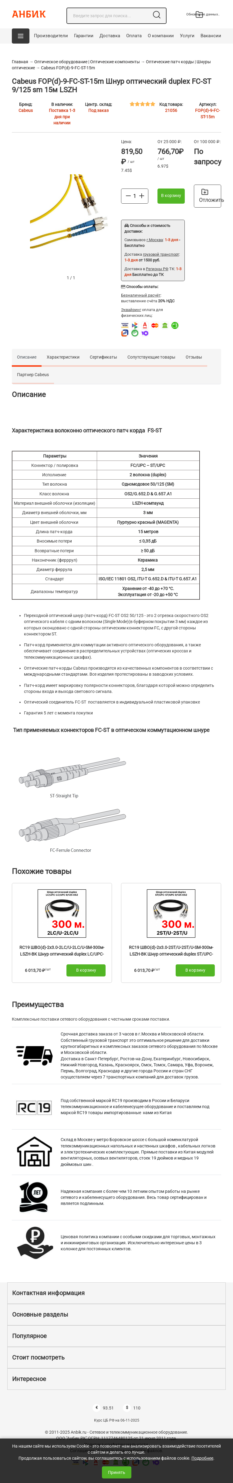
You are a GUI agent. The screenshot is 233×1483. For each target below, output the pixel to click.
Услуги (187, 35)
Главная (20, 61)
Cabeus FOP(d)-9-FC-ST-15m (68, 67)
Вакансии (211, 35)
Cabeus (26, 110)
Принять (116, 1472)
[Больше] (141, 196)
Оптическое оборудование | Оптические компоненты (87, 61)
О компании (161, 35)
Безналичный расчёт (140, 295)
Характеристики (63, 357)
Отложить (210, 196)
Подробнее (202, 1458)
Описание (26, 357)
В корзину (171, 195)
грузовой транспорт (161, 254)
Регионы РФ (157, 269)
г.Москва (155, 240)
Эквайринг (131, 309)
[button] (20, 36)
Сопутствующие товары (151, 357)
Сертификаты (103, 357)
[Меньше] (128, 196)
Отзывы (194, 357)
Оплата (134, 35)
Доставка (110, 35)
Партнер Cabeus (33, 374)
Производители (51, 35)
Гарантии (83, 35)
